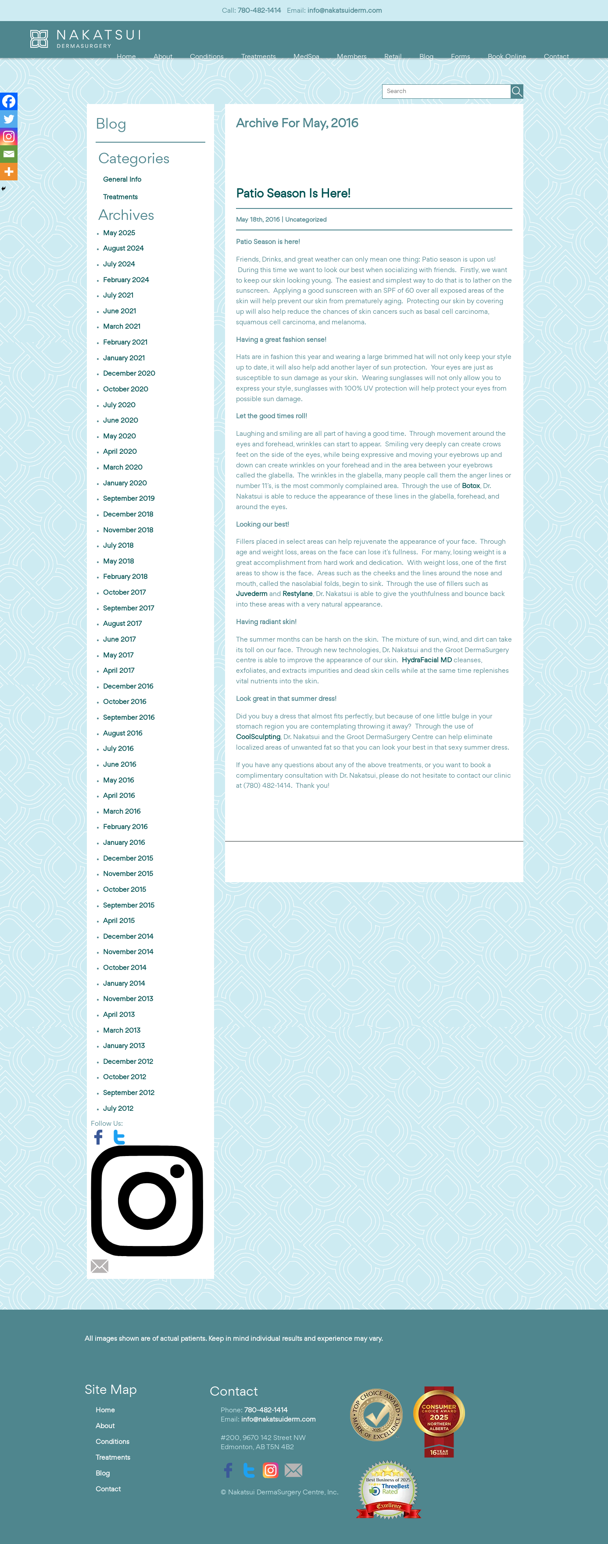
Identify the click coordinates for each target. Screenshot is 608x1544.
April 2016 (119, 796)
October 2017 (124, 593)
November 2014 (128, 952)
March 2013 (121, 1031)
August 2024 (123, 249)
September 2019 (128, 499)
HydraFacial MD (427, 660)
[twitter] (121, 1137)
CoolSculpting (258, 737)
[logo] (85, 46)
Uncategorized (306, 220)
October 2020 (125, 390)
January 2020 (125, 484)
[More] (9, 171)
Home (126, 57)
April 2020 (120, 452)
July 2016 (118, 749)
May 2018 (118, 562)
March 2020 (123, 468)
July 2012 (118, 1109)
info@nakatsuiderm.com (345, 11)
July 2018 (118, 546)
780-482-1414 (259, 11)
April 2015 (119, 921)
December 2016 (128, 687)
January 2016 (124, 843)
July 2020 (119, 405)
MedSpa (306, 57)
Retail (393, 57)
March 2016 (121, 812)
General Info (122, 180)
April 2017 (118, 671)
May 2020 (119, 437)
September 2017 (128, 609)
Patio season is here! (293, 194)
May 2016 (118, 781)
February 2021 (125, 343)
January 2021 (124, 358)
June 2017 (119, 640)
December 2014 (128, 937)
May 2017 (118, 656)
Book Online (507, 57)
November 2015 (128, 874)
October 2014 (125, 968)
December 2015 (128, 859)
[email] (102, 1266)
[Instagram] (9, 136)
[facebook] (101, 1137)
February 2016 (125, 827)
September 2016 (128, 718)
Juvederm (252, 594)
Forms (460, 57)
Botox (471, 486)
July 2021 (118, 296)
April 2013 (119, 1015)
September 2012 (128, 1093)
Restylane (298, 594)
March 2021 (121, 327)
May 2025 (119, 233)
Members (352, 57)
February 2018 (125, 577)
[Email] (9, 154)
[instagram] (150, 1201)
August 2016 (122, 734)
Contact (556, 57)
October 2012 (124, 1077)
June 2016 (119, 765)
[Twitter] (9, 119)
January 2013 (124, 1046)
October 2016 (124, 702)
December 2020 (129, 374)
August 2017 (122, 624)
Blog (426, 57)
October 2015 (124, 890)
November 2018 (128, 531)
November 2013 (128, 999)
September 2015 (128, 906)
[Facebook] (9, 101)
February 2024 (126, 280)
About (163, 57)
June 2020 (120, 421)
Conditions (207, 57)
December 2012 (128, 1062)
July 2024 (119, 265)
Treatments (258, 57)
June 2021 (119, 312)
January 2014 (124, 984)
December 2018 (128, 515)
